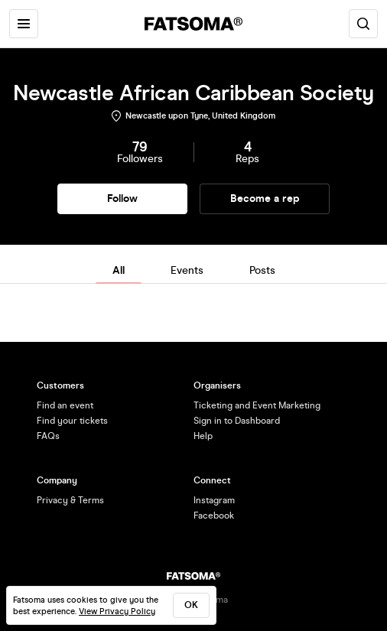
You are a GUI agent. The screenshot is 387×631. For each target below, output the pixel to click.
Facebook (214, 515)
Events (187, 270)
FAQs (48, 436)
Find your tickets (72, 420)
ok (191, 605)
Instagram (214, 500)
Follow (122, 198)
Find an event (65, 405)
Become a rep (265, 198)
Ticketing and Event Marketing (257, 405)
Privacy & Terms (70, 500)
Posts (262, 270)
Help (203, 436)
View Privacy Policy (117, 611)
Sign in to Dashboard (237, 420)
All (118, 270)
